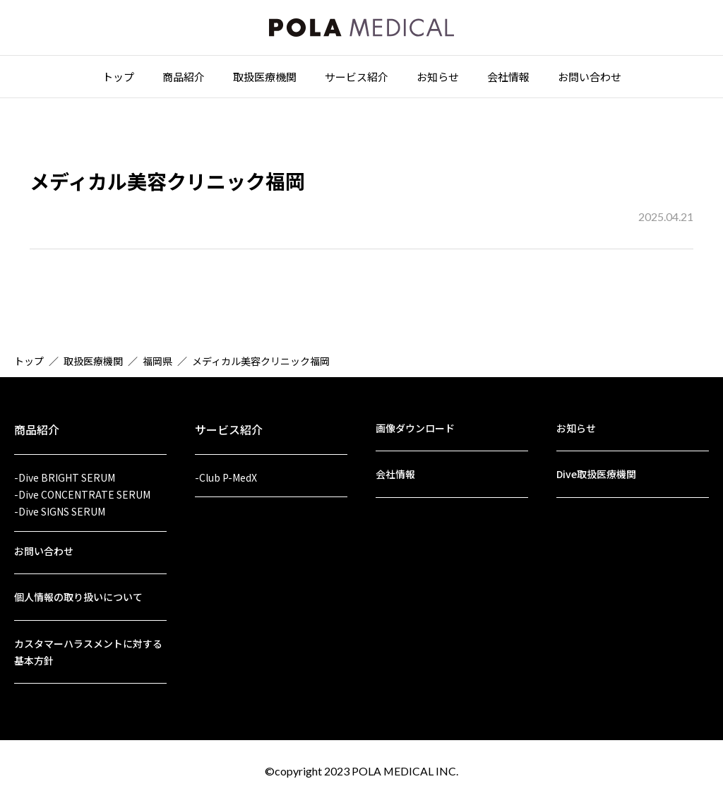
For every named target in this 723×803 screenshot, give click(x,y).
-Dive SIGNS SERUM (59, 508)
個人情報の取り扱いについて (78, 595)
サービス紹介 (356, 78)
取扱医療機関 (265, 78)
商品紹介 (183, 78)
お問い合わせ (589, 78)
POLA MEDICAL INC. (405, 771)
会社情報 (508, 78)
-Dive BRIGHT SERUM (64, 473)
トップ (118, 78)
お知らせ (438, 78)
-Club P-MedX (226, 473)
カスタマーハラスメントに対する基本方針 (88, 651)
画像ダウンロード (415, 424)
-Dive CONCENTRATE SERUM (82, 491)
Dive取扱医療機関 (596, 470)
